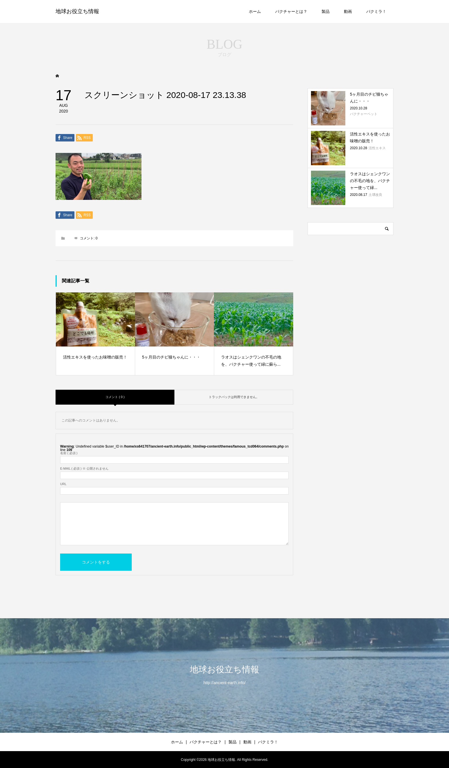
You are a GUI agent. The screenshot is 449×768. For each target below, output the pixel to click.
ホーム (255, 11)
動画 (348, 11)
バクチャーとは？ (291, 11)
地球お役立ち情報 (77, 11)
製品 (326, 11)
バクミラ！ (376, 11)
